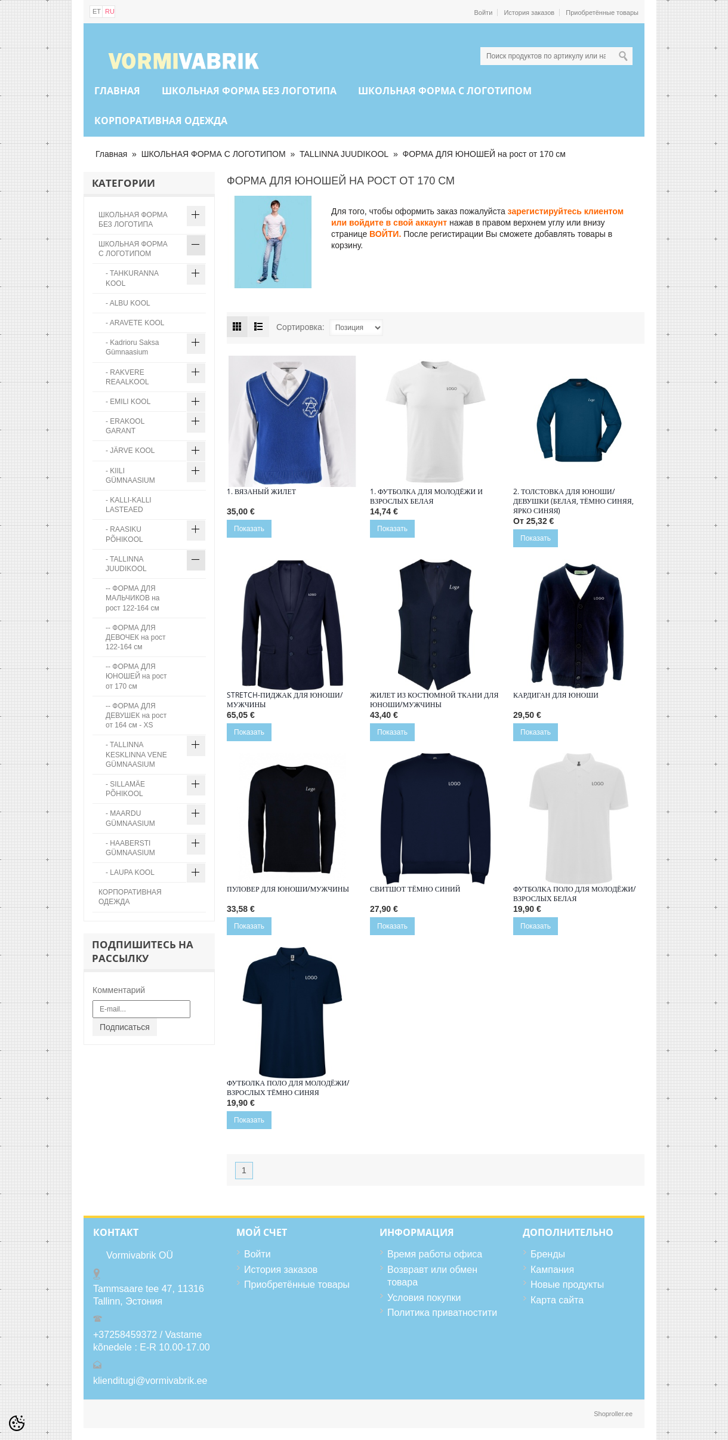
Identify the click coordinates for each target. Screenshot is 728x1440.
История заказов (529, 12)
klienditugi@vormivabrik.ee (150, 1381)
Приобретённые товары (602, 12)
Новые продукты (567, 1284)
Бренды (547, 1254)
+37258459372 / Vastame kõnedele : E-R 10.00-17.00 (151, 1341)
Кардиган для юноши (556, 695)
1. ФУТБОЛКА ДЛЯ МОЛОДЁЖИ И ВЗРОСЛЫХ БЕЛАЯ (426, 496)
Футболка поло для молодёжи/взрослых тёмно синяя (288, 1087)
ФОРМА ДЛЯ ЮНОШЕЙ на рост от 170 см (483, 154)
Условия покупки (424, 1298)
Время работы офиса (434, 1254)
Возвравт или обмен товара (432, 1276)
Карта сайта (557, 1300)
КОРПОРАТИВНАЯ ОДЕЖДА (160, 120)
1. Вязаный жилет (261, 492)
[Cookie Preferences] (16, 1423)
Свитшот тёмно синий (415, 889)
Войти (483, 12)
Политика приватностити (442, 1313)
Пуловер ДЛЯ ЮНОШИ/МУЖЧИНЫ (288, 889)
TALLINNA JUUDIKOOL (344, 154)
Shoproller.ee (613, 1413)
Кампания (552, 1270)
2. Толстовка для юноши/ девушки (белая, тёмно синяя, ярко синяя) (573, 501)
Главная (117, 90)
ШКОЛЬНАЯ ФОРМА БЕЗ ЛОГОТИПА (249, 90)
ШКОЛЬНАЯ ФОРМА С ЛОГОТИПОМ (445, 90)
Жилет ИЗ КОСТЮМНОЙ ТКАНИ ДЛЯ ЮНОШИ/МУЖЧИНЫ (434, 700)
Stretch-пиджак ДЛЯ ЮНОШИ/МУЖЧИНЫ (285, 700)
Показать (249, 529)
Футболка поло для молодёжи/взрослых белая (574, 894)
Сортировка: (300, 327)
